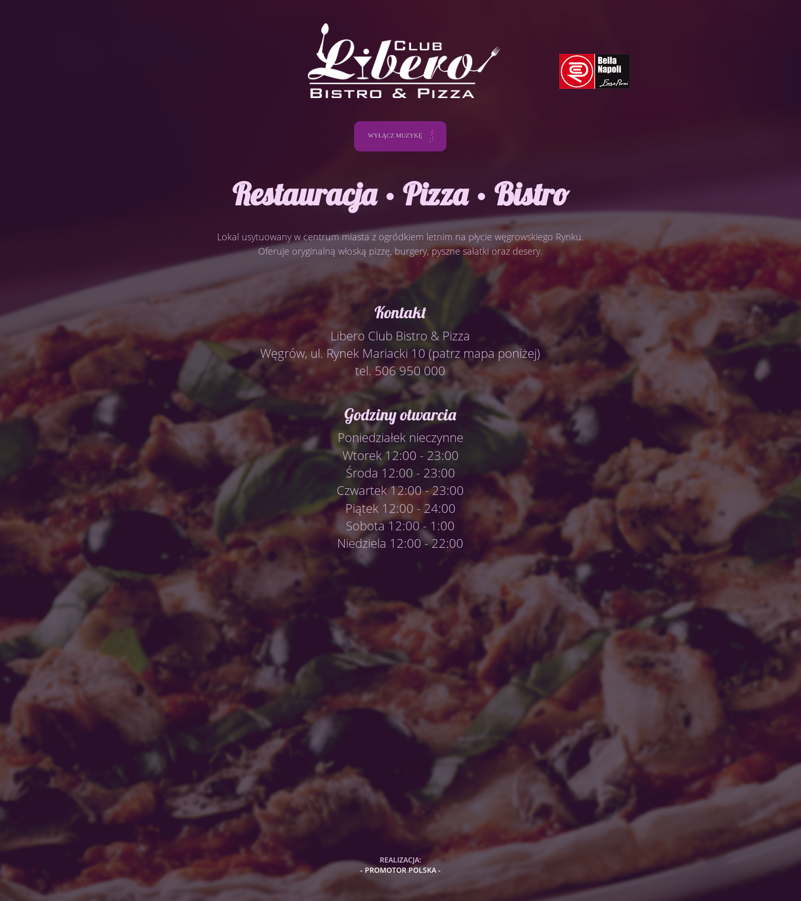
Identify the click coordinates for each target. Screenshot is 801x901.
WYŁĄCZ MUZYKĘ (400, 136)
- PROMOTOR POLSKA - (400, 870)
